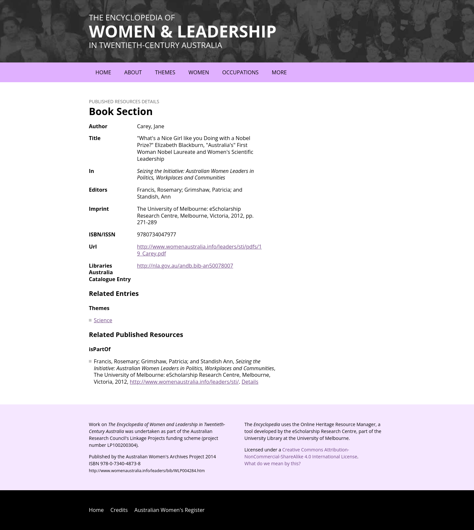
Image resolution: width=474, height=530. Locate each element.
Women (198, 72)
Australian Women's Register (169, 510)
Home (103, 72)
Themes (165, 72)
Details (250, 381)
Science (103, 320)
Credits (119, 510)
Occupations (240, 72)
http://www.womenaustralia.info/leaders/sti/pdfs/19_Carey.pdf (199, 250)
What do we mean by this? (273, 463)
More (279, 72)
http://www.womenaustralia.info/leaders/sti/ (184, 381)
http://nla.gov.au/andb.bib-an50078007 (185, 265)
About (133, 72)
